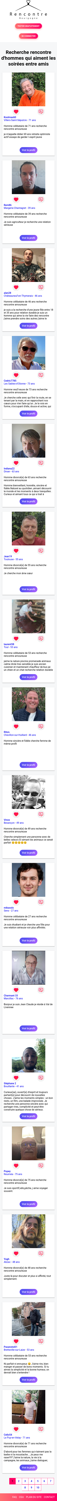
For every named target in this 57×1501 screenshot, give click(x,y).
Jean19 (8, 556)
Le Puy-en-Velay (12, 1437)
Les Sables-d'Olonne (15, 383)
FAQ (14, 1497)
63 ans (15, 471)
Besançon (9, 822)
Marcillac (9, 998)
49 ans (20, 822)
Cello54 (8, 1434)
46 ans (38, 295)
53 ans (14, 647)
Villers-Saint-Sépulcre (15, 120)
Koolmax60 (10, 117)
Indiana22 (9, 468)
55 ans (19, 559)
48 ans (16, 1262)
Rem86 (8, 205)
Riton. (7, 732)
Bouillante (9, 1086)
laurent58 (9, 644)
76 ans (19, 998)
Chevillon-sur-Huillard (15, 735)
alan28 (7, 292)
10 (37, 1487)
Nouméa (8, 1174)
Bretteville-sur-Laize (14, 1349)
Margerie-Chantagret (15, 208)
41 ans (20, 1086)
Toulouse (9, 559)
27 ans (14, 910)
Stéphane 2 (10, 1083)
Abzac (7, 1262)
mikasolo (9, 907)
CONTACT (49, 1497)
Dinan (7, 471)
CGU (21, 1497)
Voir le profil (28, 150)
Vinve (7, 819)
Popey (7, 1171)
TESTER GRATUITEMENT (28, 26)
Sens (6, 910)
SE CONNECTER (28, 36)
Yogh (6, 1259)
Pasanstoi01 (10, 1346)
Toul (6, 647)
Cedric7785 (10, 380)
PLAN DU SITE (34, 1497)
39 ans (31, 208)
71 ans (32, 120)
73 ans (31, 383)
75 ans (18, 1174)
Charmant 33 (11, 995)
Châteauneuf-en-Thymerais (18, 295)
